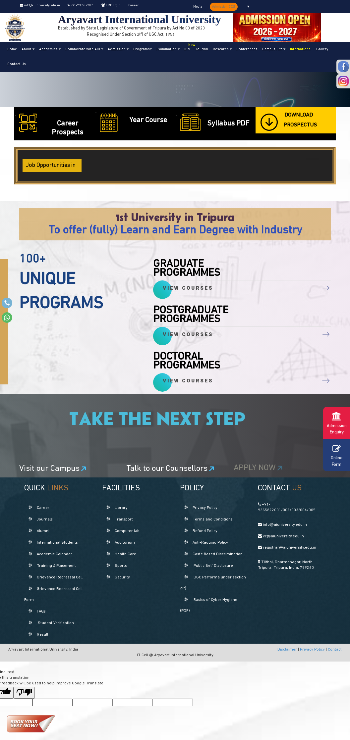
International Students (57, 543)
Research (222, 49)
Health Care (125, 554)
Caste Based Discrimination (218, 554)
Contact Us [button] (16, 64)
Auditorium (125, 543)
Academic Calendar (54, 554)
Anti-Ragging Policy (210, 543)
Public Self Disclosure (213, 566)
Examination (168, 49)
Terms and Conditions (213, 519)
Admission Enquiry (336, 422)
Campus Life (273, 49)
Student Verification (56, 623)
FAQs (41, 612)
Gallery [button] (322, 49)
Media (197, 7)
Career (133, 5)
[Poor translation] (24, 693)
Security (122, 577)
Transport (124, 519)
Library (121, 508)
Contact (335, 650)
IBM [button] (188, 46)
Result (42, 635)
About (28, 49)
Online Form (336, 455)
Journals (45, 519)
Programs (142, 49)
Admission (118, 49)
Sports (121, 566)
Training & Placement (56, 566)
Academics (50, 49)
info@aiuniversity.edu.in (40, 5)
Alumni (43, 531)
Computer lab (127, 531)
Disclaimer (287, 650)
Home (12, 49)
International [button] (301, 49)
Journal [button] (201, 49)
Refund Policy (205, 531)
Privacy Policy (205, 508)
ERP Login (111, 5)
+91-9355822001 (81, 5)
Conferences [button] (247, 49)
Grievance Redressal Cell (60, 577)
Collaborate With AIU (84, 49)
